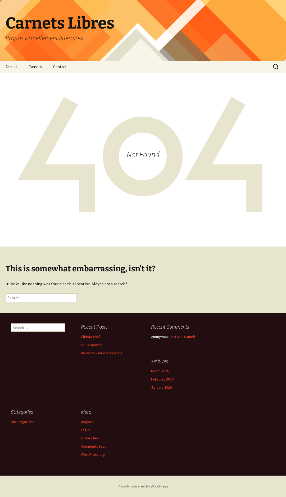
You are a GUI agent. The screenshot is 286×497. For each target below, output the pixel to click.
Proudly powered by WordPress (143, 486)
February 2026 (162, 379)
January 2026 (161, 387)
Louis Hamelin (91, 344)
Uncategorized (22, 421)
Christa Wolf (90, 336)
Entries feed (91, 438)
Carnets (35, 66)
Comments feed (94, 446)
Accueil (11, 66)
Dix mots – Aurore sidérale (101, 353)
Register (88, 421)
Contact (60, 66)
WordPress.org (93, 454)
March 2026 (160, 371)
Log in (85, 430)
